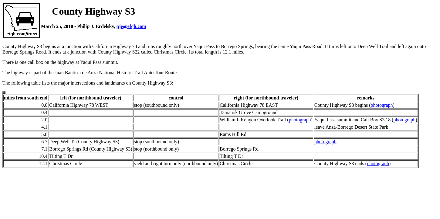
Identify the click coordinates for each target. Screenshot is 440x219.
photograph (382, 105)
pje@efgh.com (131, 26)
